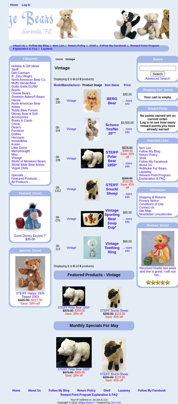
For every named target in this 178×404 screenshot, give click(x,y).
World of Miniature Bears (28, 161)
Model (58, 85)
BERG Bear (112, 101)
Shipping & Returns (152, 197)
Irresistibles (19, 141)
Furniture (17, 130)
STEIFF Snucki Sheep (112, 189)
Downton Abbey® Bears (28, 96)
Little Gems (19, 147)
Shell (92, 45)
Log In (26, 5)
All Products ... (21, 182)
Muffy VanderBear (23, 83)
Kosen (15, 144)
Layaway (47, 48)
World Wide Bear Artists (27, 164)
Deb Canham (20, 73)
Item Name (112, 85)
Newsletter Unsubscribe (155, 214)
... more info (127, 102)
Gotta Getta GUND (24, 86)
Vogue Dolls (19, 168)
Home (14, 5)
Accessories (19, 117)
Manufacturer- (71, 85)
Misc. (15, 154)
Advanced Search (157, 78)
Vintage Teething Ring (112, 247)
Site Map (145, 210)
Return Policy (76, 45)
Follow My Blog (39, 45)
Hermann (17, 137)
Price (127, 85)
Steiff (14, 69)
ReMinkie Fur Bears (153, 168)
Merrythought (20, 151)
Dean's (16, 127)
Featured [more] (30, 193)
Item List (58, 45)
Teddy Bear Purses (24, 110)
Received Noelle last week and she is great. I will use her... (157, 270)
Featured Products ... (26, 178)
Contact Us (146, 207)
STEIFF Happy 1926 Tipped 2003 (30, 293)
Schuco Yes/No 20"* (112, 129)
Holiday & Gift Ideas (25, 66)
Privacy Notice (149, 200)
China (15, 124)
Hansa (15, 100)
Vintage (71, 100)
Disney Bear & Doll (24, 113)
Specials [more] (30, 250)
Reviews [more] (158, 225)
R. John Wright (21, 76)
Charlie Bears (20, 93)
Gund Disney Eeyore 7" (30, 234)
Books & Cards (21, 120)
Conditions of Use (151, 204)
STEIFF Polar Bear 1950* (112, 158)
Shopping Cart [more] (158, 90)
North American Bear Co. (28, 79)
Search (157, 59)
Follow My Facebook (113, 45)
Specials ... (19, 175)
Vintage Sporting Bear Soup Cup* (112, 218)
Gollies (16, 134)
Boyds (15, 90)
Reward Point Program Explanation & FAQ (155, 176)
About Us (19, 45)
